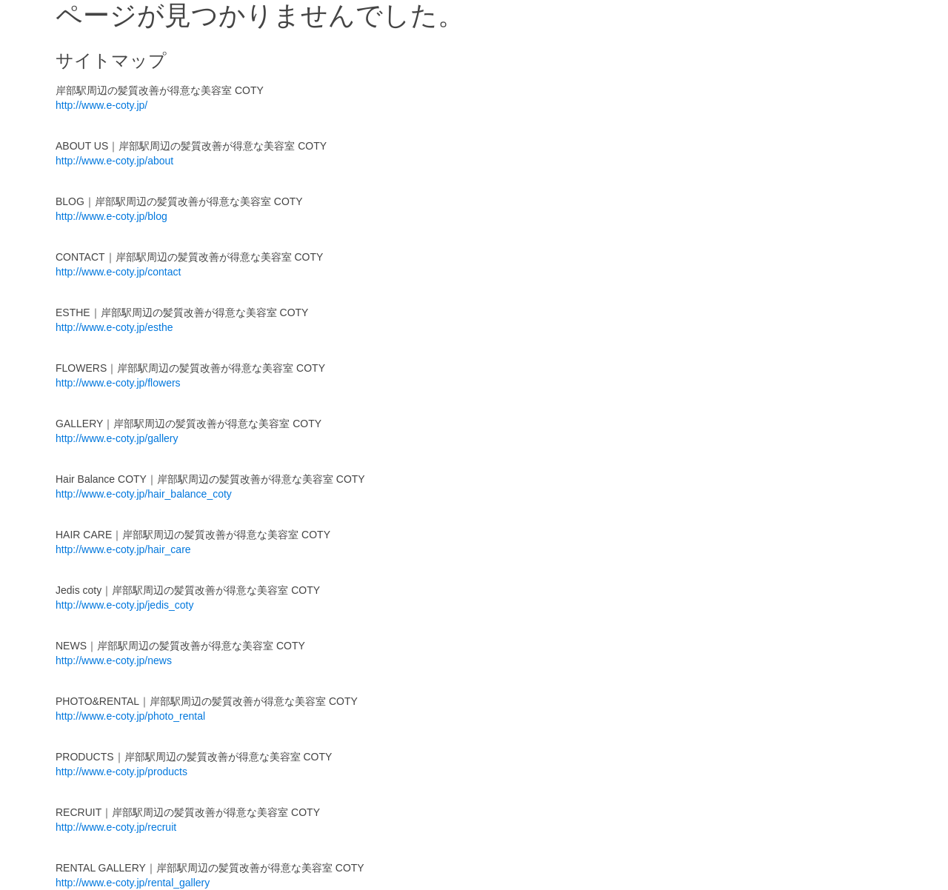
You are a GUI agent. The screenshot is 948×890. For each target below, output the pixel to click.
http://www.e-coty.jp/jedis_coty (124, 605)
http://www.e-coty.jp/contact (118, 272)
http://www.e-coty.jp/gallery (117, 438)
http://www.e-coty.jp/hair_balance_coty (144, 494)
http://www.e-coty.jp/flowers (118, 383)
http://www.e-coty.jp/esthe (114, 327)
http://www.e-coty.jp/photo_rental (130, 716)
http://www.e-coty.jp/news (114, 660)
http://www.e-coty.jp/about (114, 161)
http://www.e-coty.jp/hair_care (123, 549)
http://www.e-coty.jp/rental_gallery (133, 883)
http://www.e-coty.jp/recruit (116, 827)
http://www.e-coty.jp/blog (111, 216)
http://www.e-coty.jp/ (101, 105)
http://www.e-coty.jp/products (121, 771)
